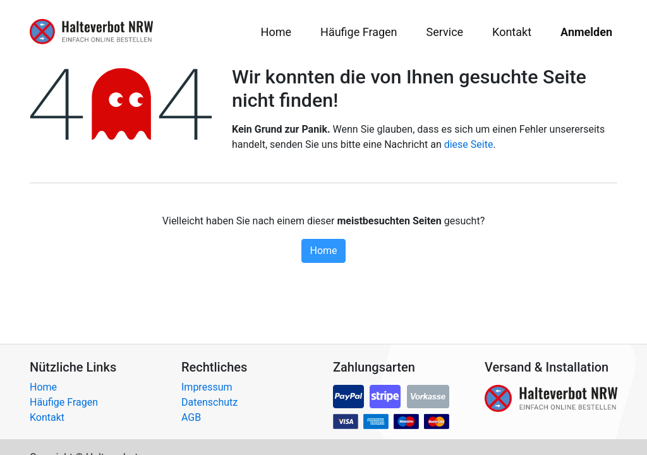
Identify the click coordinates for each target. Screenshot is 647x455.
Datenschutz (209, 402)
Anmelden (586, 32)
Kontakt (47, 417)
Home (323, 251)
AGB (191, 417)
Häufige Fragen (64, 402)
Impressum (207, 387)
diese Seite (468, 144)
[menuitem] (276, 32)
